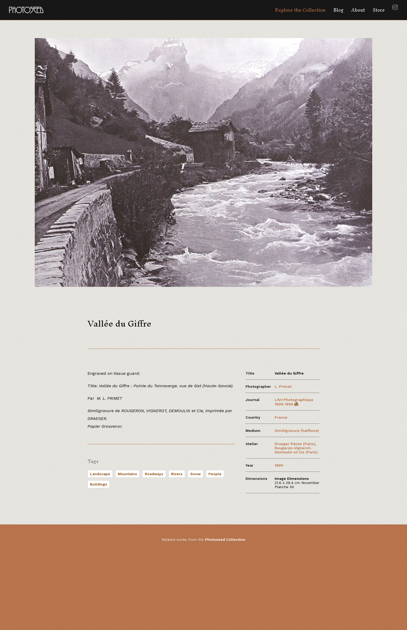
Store (379, 10)
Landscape (100, 474)
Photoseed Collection (225, 539)
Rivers (176, 474)
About (358, 10)
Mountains (127, 474)
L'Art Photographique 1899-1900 (294, 402)
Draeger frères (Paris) (295, 444)
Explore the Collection (300, 10)
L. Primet (283, 386)
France (281, 417)
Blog (338, 10)
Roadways (154, 474)
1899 (279, 465)
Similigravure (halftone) (297, 430)
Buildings (98, 484)
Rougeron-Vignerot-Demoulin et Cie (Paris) (296, 450)
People (214, 474)
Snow (195, 474)
